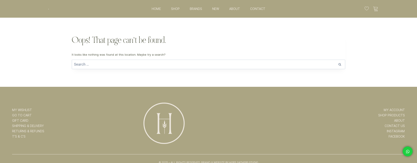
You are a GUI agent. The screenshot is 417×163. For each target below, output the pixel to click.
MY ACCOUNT (394, 110)
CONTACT (257, 9)
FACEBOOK (397, 136)
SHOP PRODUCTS (391, 115)
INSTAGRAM (396, 131)
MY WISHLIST (22, 110)
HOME (156, 9)
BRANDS (196, 9)
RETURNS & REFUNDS (28, 131)
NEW (215, 9)
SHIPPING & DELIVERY (28, 126)
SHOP (175, 9)
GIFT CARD (20, 120)
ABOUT (234, 9)
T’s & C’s (19, 136)
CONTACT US (395, 126)
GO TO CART (22, 115)
